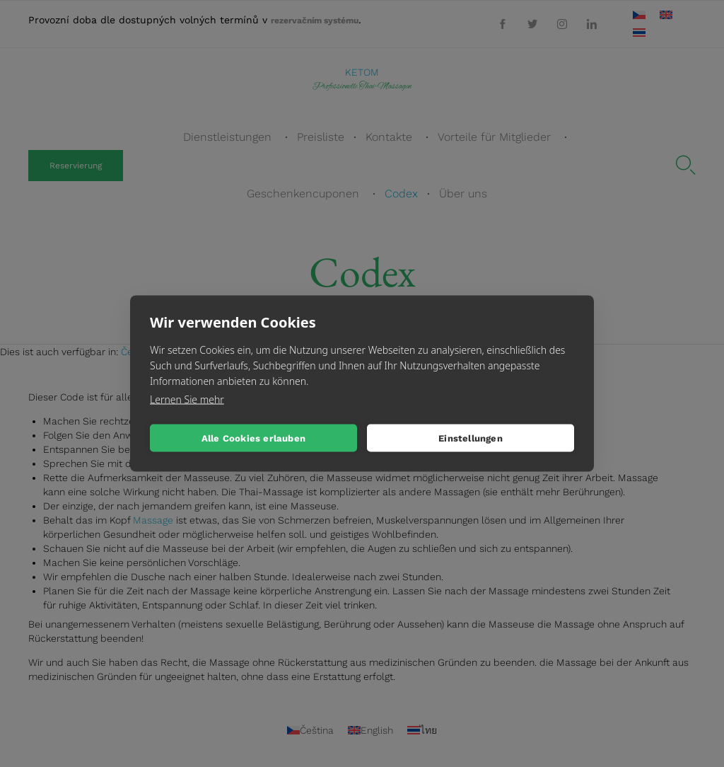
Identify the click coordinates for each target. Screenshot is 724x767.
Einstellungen (470, 437)
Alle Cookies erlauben (253, 437)
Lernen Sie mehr (187, 399)
